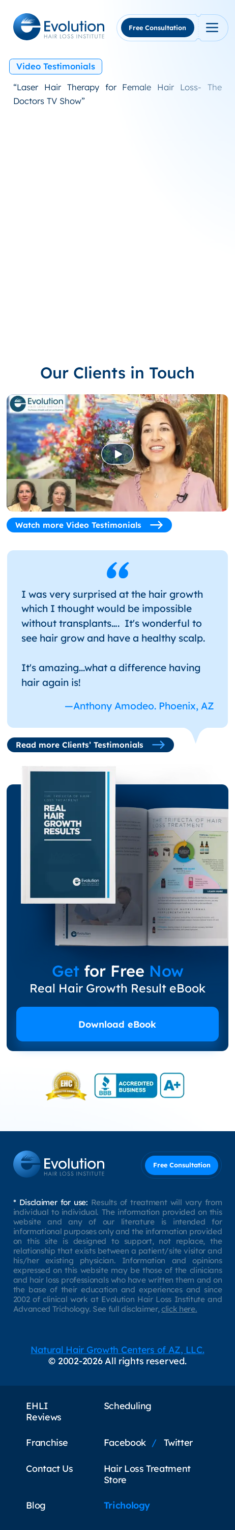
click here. (179, 1309)
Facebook (125, 1442)
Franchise (47, 1442)
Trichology (127, 1505)
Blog (36, 1505)
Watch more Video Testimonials (89, 525)
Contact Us (49, 1468)
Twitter (178, 1442)
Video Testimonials (55, 66)
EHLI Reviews (44, 1411)
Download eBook (117, 1024)
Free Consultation (157, 27)
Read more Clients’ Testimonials (90, 745)
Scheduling (128, 1405)
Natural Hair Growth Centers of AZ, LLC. (117, 1349)
